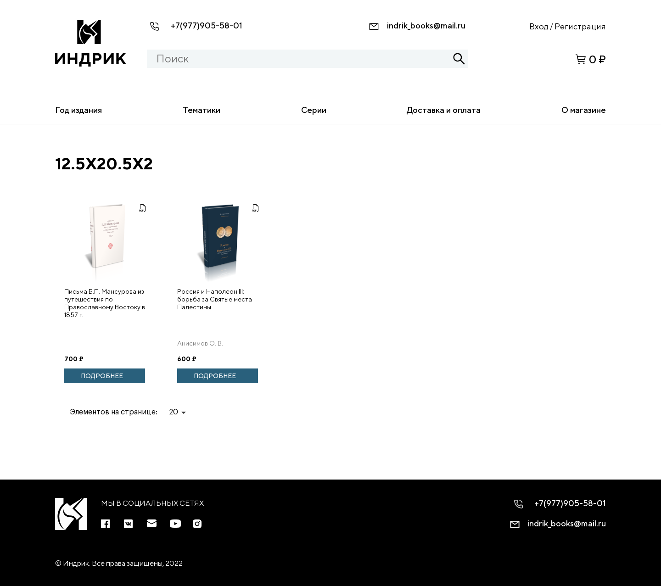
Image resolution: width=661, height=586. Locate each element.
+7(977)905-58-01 (206, 25)
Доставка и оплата (444, 110)
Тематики (201, 110)
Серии (313, 110)
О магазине (583, 110)
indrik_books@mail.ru (426, 25)
